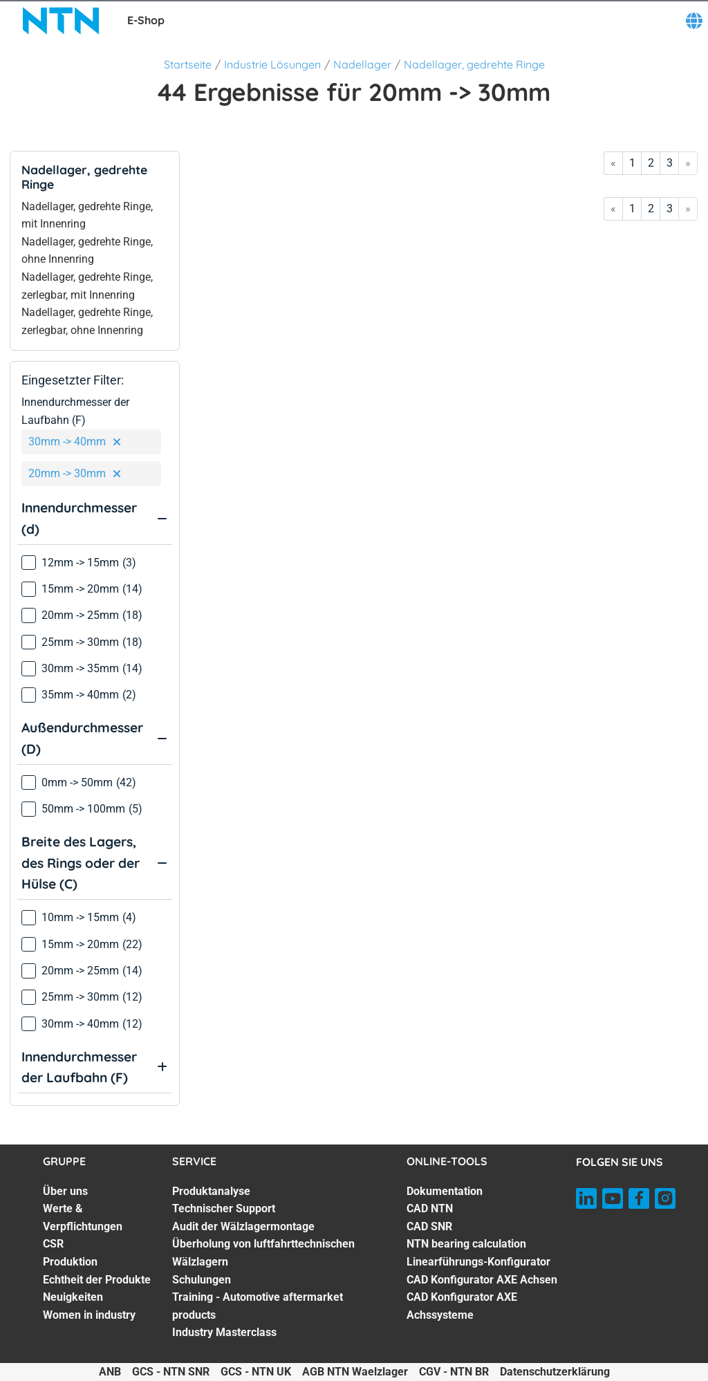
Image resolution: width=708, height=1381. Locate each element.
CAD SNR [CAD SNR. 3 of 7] (429, 1226)
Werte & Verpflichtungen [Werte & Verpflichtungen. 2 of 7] (82, 1217)
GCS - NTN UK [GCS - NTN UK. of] (256, 1371)
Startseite (188, 64)
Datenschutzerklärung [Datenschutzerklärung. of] (555, 1371)
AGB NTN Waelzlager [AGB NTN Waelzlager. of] (355, 1371)
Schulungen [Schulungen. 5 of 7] (201, 1279)
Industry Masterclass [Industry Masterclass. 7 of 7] (224, 1332)
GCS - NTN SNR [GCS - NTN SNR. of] (170, 1371)
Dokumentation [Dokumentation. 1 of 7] (445, 1191)
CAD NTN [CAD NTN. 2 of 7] (430, 1208)
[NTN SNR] (61, 21)
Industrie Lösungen (272, 64)
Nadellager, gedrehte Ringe (474, 64)
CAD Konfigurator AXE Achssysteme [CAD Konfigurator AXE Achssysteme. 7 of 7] (462, 1306)
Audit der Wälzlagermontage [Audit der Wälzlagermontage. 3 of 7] (243, 1226)
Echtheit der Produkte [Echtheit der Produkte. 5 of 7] (97, 1279)
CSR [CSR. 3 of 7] (53, 1243)
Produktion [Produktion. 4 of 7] (70, 1261)
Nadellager (362, 64)
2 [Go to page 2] (651, 162)
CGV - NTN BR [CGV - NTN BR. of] (454, 1371)
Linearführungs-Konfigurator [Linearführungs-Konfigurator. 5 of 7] (478, 1261)
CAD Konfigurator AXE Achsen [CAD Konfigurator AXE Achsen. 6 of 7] (482, 1279)
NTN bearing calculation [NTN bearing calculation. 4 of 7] (466, 1243)
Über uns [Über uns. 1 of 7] (65, 1191)
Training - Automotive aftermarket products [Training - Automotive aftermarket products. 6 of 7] (257, 1306)
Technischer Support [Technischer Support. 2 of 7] (223, 1208)
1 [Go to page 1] (632, 162)
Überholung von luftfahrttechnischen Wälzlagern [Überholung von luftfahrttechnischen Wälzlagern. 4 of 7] (263, 1252)
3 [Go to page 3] (670, 162)
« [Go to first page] (613, 162)
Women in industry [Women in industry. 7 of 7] (89, 1315)
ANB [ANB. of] (110, 1371)
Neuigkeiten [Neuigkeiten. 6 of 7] (73, 1297)
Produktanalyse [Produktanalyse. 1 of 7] (211, 1191)
